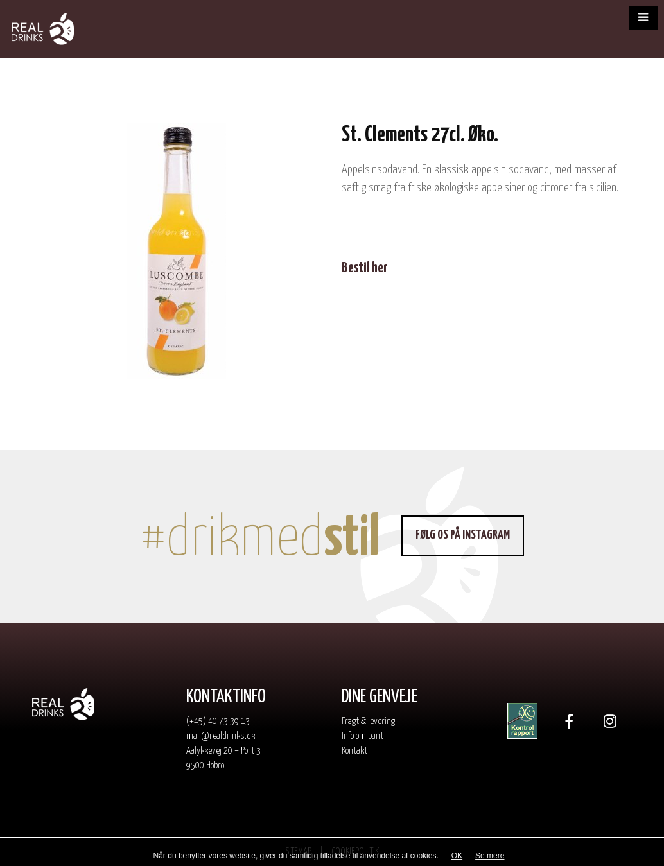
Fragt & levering (368, 721)
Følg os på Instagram (462, 535)
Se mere (489, 855)
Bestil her (365, 268)
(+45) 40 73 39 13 (218, 721)
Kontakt (354, 751)
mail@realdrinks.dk (220, 736)
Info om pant (362, 736)
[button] (643, 18)
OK (456, 855)
